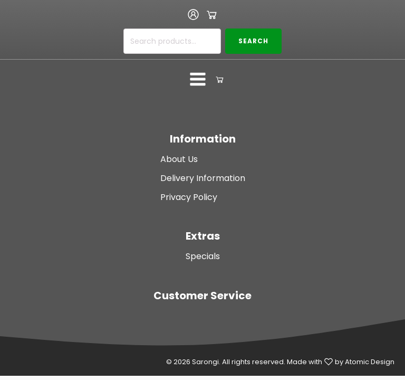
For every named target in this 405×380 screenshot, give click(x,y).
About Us (179, 159)
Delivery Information (202, 178)
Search (253, 40)
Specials (203, 256)
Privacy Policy (188, 197)
